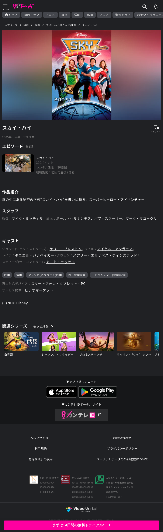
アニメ (50, 15)
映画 (7, 275)
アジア (104, 15)
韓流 (65, 15)
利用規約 (41, 449)
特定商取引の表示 (40, 459)
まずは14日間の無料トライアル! (81, 525)
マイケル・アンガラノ (115, 249)
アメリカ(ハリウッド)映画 (45, 275)
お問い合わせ (122, 438)
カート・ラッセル (60, 262)
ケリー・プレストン (66, 249)
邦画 (90, 15)
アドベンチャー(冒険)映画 (109, 275)
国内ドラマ (31, 15)
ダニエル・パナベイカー (34, 255)
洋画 (77, 15)
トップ (11, 15)
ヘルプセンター (41, 438)
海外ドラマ (123, 15)
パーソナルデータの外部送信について (122, 459)
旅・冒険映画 (77, 275)
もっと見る (40, 327)
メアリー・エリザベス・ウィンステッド (105, 255)
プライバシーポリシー (122, 449)
